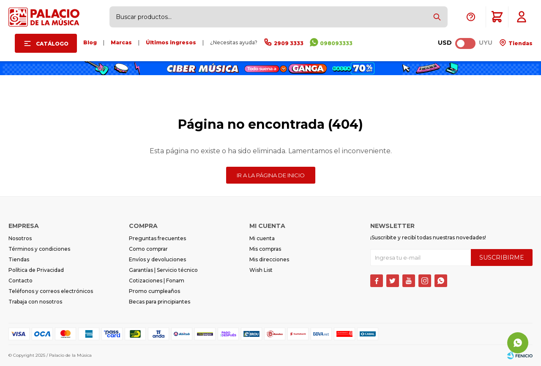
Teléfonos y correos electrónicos (50, 291)
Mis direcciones (269, 259)
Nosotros (20, 238)
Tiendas (520, 43)
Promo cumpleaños (154, 291)
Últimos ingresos (171, 42)
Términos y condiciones (39, 249)
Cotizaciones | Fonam (156, 280)
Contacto (20, 280)
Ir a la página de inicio (271, 175)
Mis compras (265, 249)
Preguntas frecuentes (157, 238)
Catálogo (52, 44)
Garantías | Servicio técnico (163, 270)
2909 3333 (288, 43)
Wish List (261, 270)
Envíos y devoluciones (157, 259)
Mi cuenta (262, 238)
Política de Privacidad (36, 270)
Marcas (121, 42)
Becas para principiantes (159, 301)
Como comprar (148, 249)
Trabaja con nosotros (35, 301)
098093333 (336, 43)
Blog (90, 42)
